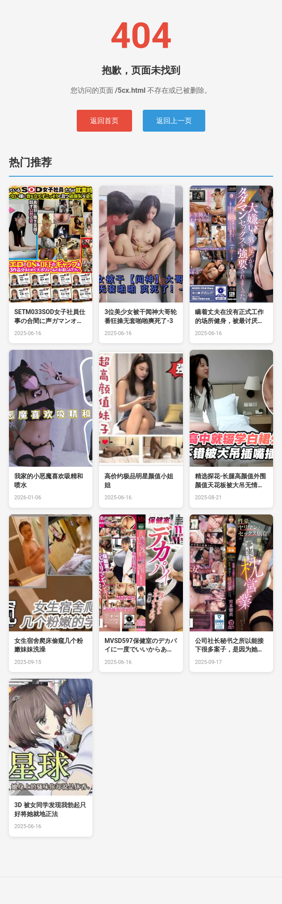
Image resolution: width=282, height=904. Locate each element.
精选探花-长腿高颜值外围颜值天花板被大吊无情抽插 (230, 481)
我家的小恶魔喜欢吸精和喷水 (48, 481)
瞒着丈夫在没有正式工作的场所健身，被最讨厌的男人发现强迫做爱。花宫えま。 (229, 316)
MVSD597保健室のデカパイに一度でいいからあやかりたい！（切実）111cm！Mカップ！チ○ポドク (140, 645)
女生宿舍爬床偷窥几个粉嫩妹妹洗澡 (48, 645)
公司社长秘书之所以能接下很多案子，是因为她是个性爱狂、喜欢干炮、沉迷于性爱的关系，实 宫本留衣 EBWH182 (230, 645)
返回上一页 (174, 120)
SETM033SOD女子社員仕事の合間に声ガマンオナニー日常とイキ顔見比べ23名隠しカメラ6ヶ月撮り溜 (49, 316)
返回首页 (104, 120)
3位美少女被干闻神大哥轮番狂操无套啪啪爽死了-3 (140, 316)
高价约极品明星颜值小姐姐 (138, 481)
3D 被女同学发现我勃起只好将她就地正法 (50, 809)
